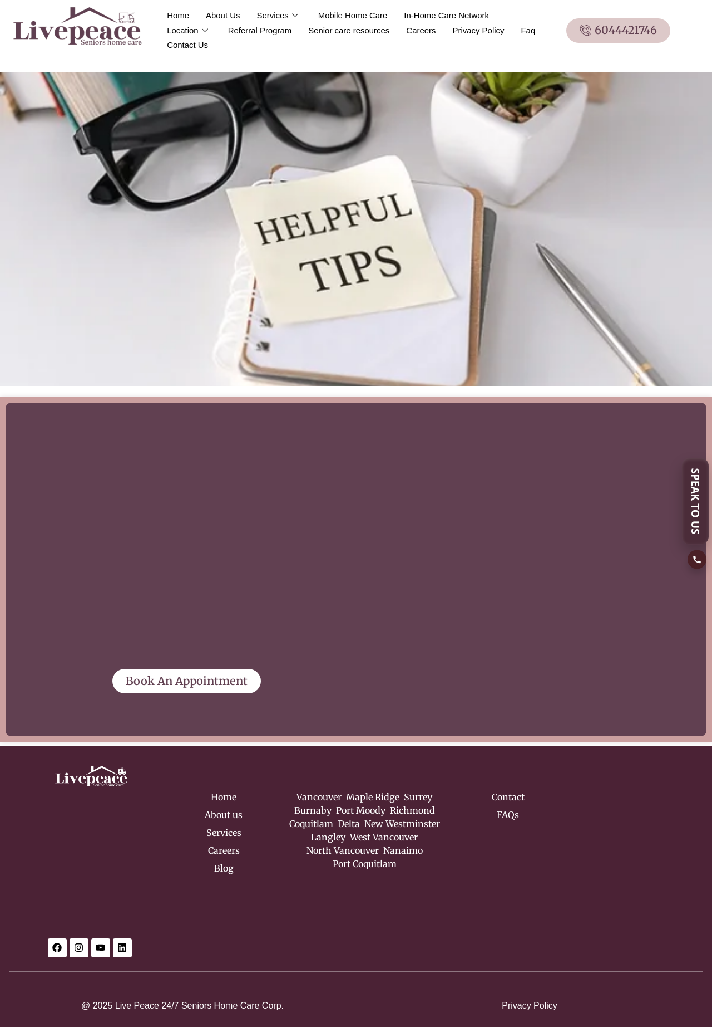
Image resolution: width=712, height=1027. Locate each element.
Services (278, 15)
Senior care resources (349, 30)
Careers (422, 30)
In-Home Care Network (447, 15)
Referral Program (260, 30)
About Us (223, 15)
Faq (529, 30)
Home (178, 15)
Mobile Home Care (353, 15)
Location (187, 30)
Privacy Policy (479, 30)
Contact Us (187, 45)
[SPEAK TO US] (697, 513)
